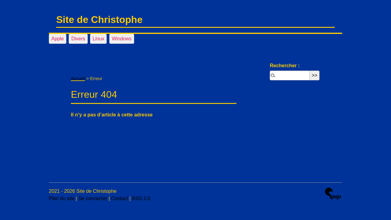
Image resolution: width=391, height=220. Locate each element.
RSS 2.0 (141, 198)
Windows (122, 38)
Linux (98, 38)
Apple (57, 38)
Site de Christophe (99, 19)
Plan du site (62, 198)
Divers (78, 38)
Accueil (78, 78)
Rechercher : (285, 65)
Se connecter (93, 198)
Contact (119, 198)
